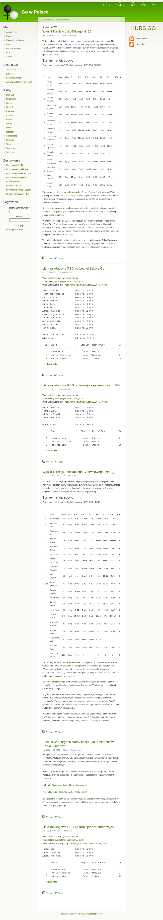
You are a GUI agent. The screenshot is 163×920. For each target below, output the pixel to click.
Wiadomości (141, 39)
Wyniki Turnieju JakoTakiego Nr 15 (66, 31)
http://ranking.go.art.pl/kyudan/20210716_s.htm (63, 398)
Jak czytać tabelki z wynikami (19, 82)
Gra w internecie (13, 78)
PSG (143, 5)
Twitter (58, 258)
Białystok (10, 95)
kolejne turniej (73, 192)
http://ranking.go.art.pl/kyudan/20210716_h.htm (86, 402)
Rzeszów (10, 132)
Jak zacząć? (11, 70)
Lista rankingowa (13, 48)
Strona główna (48, 20)
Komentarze (141, 44)
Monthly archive (62, 20)
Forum (9, 36)
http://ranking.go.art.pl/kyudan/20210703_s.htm (63, 840)
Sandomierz (11, 136)
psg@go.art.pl (59, 805)
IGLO (133, 5)
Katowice (10, 111)
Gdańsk (9, 107)
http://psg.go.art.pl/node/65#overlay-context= (67, 785)
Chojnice (10, 103)
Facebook (120, 5)
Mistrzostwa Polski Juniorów (18, 173)
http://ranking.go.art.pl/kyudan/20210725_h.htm (86, 285)
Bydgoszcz (11, 99)
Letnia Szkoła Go (13, 186)
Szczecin (10, 140)
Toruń (8, 144)
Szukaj (9, 57)
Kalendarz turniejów (15, 40)
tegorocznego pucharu (63, 208)
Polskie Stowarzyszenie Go (90, 914)
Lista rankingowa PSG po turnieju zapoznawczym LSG (81, 385)
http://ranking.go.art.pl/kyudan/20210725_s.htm (63, 281)
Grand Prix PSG (13, 182)
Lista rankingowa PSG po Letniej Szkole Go (73, 268)
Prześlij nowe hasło (14, 229)
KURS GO (143, 28)
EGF (154, 5)
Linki (8, 53)
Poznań (9, 128)
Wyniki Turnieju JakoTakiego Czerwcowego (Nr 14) (78, 472)
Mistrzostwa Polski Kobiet (17, 169)
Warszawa (11, 148)
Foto (8, 44)
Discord (106, 5)
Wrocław (10, 152)
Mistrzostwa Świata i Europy (18, 190)
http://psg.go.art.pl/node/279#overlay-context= (68, 792)
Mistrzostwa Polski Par (16, 177)
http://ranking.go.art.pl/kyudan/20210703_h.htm (86, 843)
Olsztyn (9, 124)
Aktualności (11, 32)
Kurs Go (10, 74)
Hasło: (19, 217)
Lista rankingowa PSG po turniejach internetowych (78, 827)
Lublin (9, 119)
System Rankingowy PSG (17, 194)
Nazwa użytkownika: (19, 208)
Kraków (9, 115)
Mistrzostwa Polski (14, 165)
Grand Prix (47, 224)
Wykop (47, 258)
